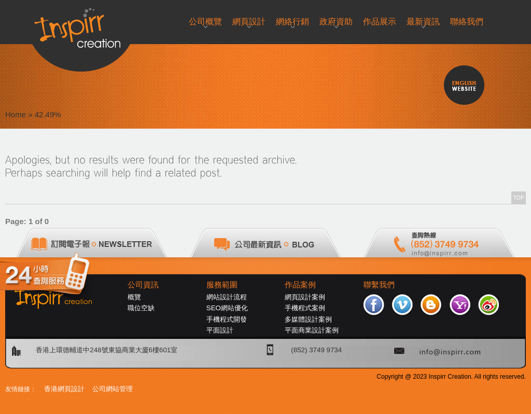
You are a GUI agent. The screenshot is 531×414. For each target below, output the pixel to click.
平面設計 (219, 330)
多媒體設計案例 (308, 319)
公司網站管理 (112, 389)
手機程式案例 (305, 308)
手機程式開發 (226, 319)
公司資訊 (143, 285)
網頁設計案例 (305, 297)
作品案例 (300, 285)
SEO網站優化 (227, 308)
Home (15, 114)
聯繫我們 (379, 285)
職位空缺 (141, 308)
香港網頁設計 (64, 389)
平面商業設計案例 (312, 330)
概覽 (134, 297)
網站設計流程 (226, 297)
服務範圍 (221, 285)
